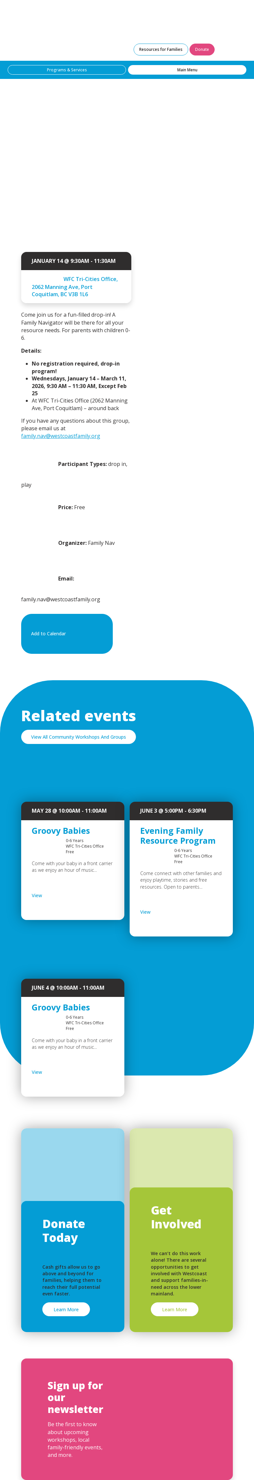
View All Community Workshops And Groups (78, 737)
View (54, 895)
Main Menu (187, 70)
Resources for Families (161, 49)
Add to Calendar (65, 634)
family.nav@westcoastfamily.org (60, 436)
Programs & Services (67, 70)
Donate (202, 49)
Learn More (66, 1309)
